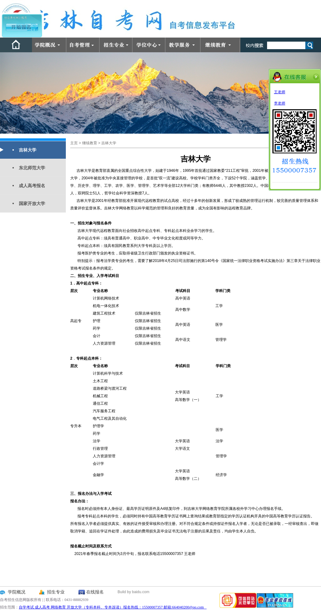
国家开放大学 (32, 203)
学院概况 (16, 592)
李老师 (279, 103)
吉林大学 (27, 149)
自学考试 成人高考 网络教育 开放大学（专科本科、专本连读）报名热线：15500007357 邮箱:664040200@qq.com (113, 607)
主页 (74, 143)
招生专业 (56, 592)
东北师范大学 (32, 167)
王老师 (279, 92)
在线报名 (95, 592)
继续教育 (89, 143)
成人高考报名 (32, 185)
